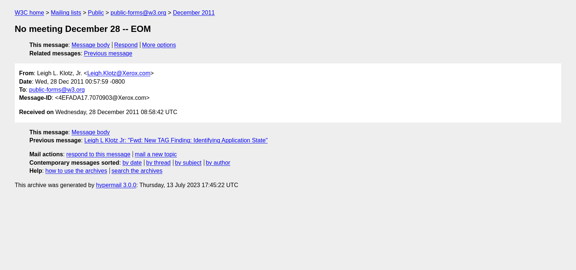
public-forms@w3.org (138, 13)
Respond (126, 45)
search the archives (137, 171)
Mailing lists (66, 13)
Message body (91, 45)
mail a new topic (156, 154)
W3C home (29, 13)
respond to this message (98, 154)
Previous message (108, 53)
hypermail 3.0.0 (116, 185)
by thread (158, 163)
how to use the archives (76, 171)
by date (131, 163)
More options (159, 45)
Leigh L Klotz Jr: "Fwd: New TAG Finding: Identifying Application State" (175, 140)
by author (218, 163)
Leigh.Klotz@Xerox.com (118, 73)
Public (96, 13)
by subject (188, 163)
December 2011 (194, 13)
